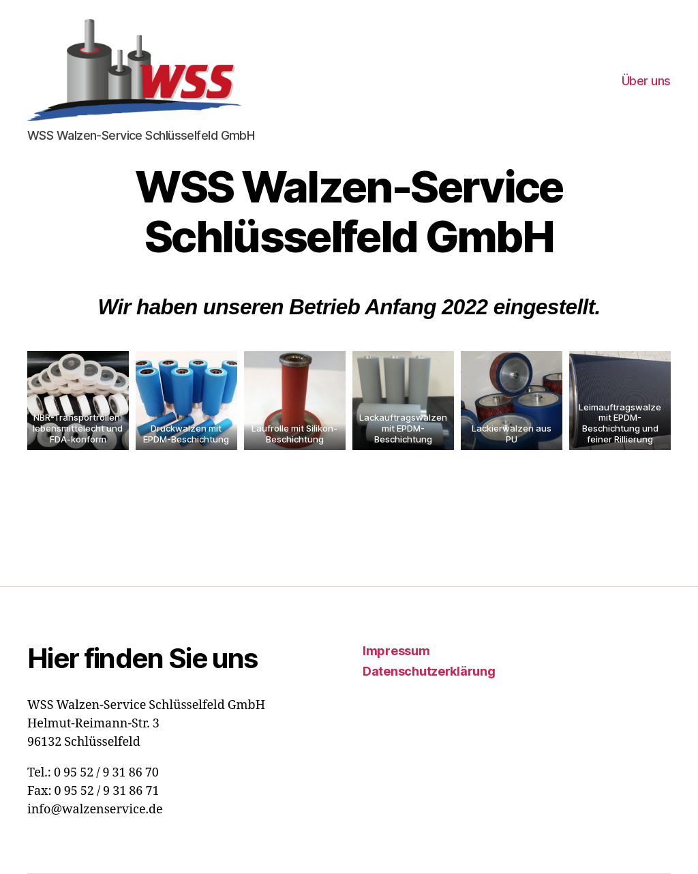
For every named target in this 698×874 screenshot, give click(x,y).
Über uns (646, 81)
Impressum (396, 651)
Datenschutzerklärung (429, 671)
